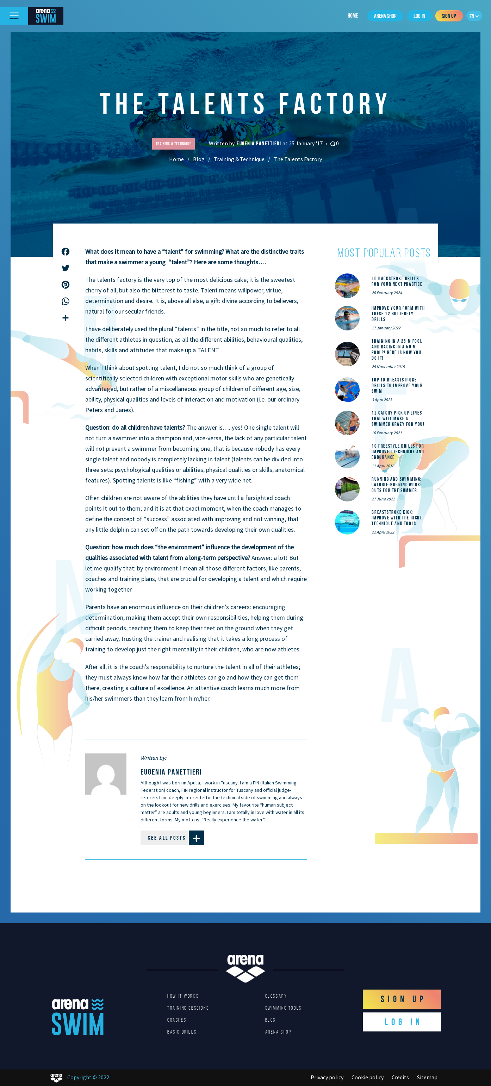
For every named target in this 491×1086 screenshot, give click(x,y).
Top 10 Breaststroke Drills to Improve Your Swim (397, 385)
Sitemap (427, 1077)
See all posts (176, 838)
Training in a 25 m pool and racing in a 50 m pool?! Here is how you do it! (397, 349)
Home (353, 15)
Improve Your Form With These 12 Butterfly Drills (398, 313)
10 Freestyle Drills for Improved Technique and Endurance (398, 451)
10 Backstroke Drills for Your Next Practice (397, 281)
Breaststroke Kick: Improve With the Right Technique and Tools (397, 517)
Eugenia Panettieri (259, 143)
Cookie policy (368, 1077)
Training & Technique (239, 159)
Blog (199, 159)
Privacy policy (327, 1077)
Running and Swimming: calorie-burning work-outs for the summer (397, 484)
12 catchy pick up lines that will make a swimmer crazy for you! (398, 418)
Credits (400, 1077)
